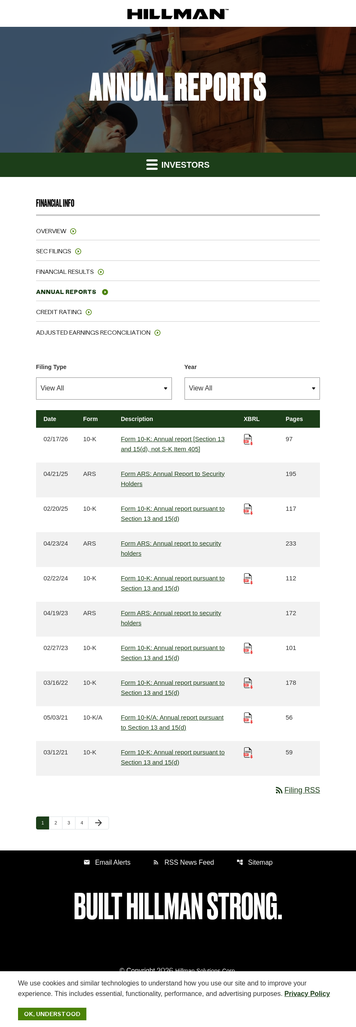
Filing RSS (297, 790)
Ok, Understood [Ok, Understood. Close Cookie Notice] (52, 1014)
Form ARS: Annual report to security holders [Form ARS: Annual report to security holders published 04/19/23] (171, 618)
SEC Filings (53, 251)
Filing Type (51, 367)
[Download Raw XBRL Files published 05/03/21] (248, 717)
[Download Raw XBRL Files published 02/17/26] (248, 438)
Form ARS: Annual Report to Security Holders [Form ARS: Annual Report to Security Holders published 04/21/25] (173, 478)
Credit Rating (59, 312)
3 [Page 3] (71, 822)
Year (190, 367)
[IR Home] (178, 14)
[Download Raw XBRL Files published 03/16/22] (248, 682)
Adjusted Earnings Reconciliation (93, 332)
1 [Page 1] (45, 822)
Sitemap (254, 862)
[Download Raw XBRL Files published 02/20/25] (248, 508)
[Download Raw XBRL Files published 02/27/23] (248, 647)
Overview (51, 231)
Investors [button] (178, 164)
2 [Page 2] (58, 822)
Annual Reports (66, 292)
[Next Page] (98, 823)
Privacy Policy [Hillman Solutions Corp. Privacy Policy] (307, 993)
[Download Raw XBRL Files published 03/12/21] (248, 752)
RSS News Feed (183, 862)
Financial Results (65, 272)
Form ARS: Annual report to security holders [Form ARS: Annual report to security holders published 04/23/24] (171, 548)
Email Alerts (106, 862)
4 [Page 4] (84, 822)
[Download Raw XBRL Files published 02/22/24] (248, 578)
